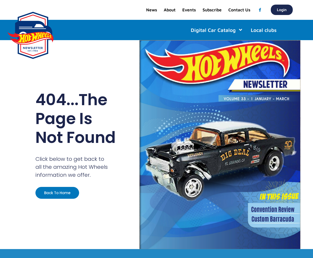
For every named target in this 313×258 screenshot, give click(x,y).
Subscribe (212, 9)
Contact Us (239, 9)
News (151, 9)
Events (189, 9)
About (170, 9)
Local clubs (264, 29)
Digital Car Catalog (217, 29)
